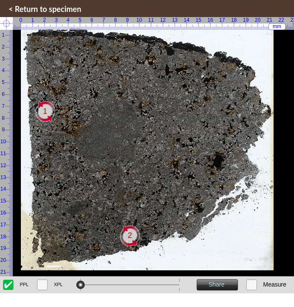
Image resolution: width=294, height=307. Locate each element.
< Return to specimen (45, 9)
